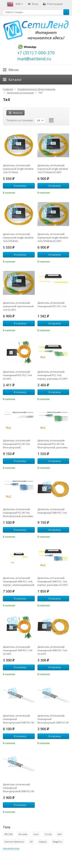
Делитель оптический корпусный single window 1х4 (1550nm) (18, 237)
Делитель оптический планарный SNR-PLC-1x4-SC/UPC (52, 650)
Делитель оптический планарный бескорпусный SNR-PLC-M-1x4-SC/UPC (19, 788)
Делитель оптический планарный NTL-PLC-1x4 (51, 304)
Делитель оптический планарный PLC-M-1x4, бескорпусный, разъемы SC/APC (52, 444)
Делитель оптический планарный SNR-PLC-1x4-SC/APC (18, 650)
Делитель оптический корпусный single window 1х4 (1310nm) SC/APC (52, 169)
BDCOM (8, 834)
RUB (19, 4)
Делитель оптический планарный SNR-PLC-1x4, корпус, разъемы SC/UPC (52, 581)
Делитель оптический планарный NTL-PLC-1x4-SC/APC (17, 375)
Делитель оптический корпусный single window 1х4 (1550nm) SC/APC (52, 237)
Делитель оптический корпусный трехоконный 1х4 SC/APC (18, 306)
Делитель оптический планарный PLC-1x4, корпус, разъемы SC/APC (52, 375)
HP (31, 841)
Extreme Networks (14, 841)
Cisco (36, 834)
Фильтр (15, 112)
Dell (60, 834)
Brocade (23, 834)
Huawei (43, 841)
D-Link (48, 834)
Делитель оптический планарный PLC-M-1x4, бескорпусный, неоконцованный (16, 444)
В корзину (18, 185)
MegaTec (57, 841)
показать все (11, 848)
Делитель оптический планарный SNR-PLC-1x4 (52, 510)
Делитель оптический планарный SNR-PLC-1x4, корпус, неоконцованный (18, 581)
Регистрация (53, 4)
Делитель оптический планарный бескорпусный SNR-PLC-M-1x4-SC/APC (53, 719)
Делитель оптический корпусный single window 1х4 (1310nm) (18, 169)
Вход (33, 4)
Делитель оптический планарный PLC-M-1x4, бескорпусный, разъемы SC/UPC (18, 512)
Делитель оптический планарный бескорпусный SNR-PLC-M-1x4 (19, 719)
